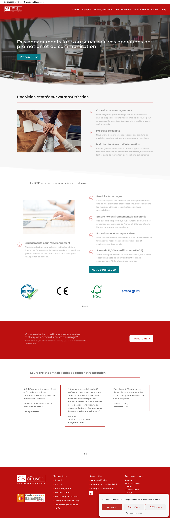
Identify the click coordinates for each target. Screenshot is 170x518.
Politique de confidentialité (104, 484)
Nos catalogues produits (146, 9)
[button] (83, 306)
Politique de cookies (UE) (67, 500)
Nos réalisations (123, 9)
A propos (86, 9)
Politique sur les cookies (102, 488)
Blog (164, 9)
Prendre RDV (29, 57)
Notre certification (104, 269)
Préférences (156, 507)
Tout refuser (134, 507)
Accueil (75, 9)
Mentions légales (99, 480)
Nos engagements (103, 9)
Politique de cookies (134, 513)
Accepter (111, 507)
